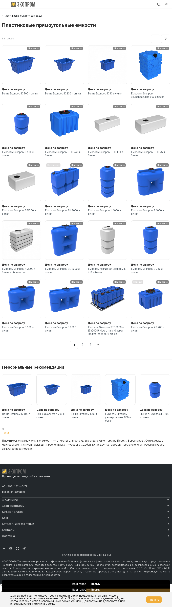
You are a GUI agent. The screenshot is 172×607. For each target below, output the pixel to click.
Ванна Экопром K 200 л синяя (60, 96)
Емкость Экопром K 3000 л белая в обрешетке (20, 275)
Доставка (8, 545)
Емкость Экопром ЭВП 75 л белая (149, 156)
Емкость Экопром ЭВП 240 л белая (64, 156)
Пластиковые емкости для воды (23, 15)
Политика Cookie (43, 603)
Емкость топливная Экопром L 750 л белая (107, 275)
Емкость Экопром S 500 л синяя (19, 335)
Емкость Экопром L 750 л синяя (148, 275)
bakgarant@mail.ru (13, 501)
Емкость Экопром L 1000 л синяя (105, 215)
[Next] (99, 352)
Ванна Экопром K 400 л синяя (17, 96)
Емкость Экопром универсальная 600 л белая (149, 96)
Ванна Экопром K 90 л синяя (107, 94)
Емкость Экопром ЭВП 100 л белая (107, 156)
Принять (153, 599)
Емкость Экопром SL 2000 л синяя (63, 275)
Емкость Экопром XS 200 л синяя (149, 335)
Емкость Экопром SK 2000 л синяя (63, 215)
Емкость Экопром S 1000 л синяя (148, 215)
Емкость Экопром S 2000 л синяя (63, 335)
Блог (5, 527)
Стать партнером (13, 515)
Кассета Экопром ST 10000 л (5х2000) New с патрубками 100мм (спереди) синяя (107, 337)
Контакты (8, 539)
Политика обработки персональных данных (86, 564)
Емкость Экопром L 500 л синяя (19, 156)
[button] (15, 496)
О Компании (10, 509)
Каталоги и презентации (18, 533)
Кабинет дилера (12, 521)
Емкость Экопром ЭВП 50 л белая (20, 215)
